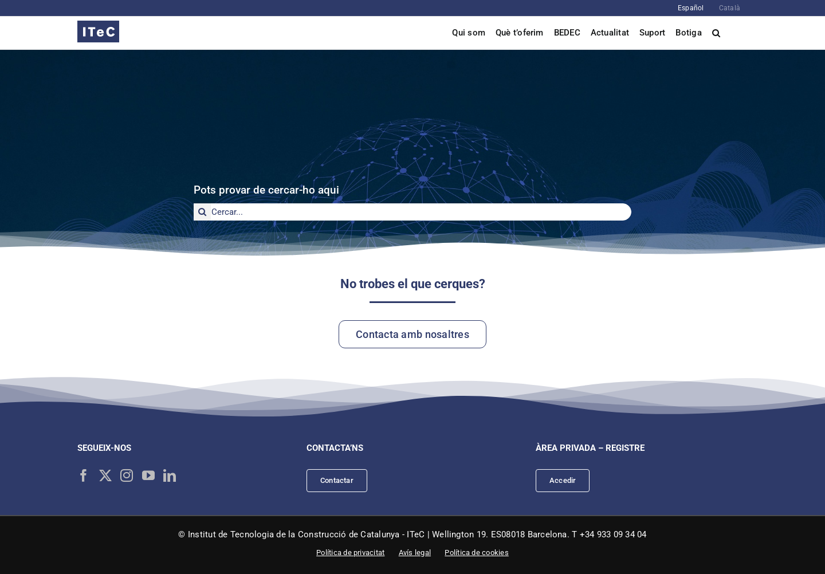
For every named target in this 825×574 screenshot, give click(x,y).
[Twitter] (105, 475)
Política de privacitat (350, 552)
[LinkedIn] (169, 475)
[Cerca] (202, 212)
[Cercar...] (412, 212)
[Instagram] (126, 475)
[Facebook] (83, 475)
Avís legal (415, 552)
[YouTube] (148, 475)
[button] (716, 33)
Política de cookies (477, 552)
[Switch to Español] (691, 8)
